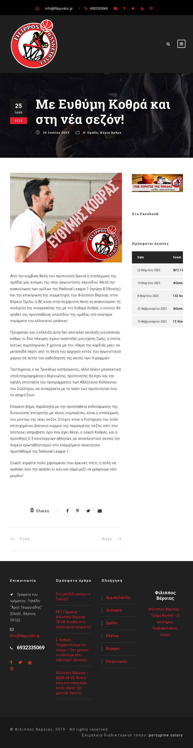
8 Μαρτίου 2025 (148, 296)
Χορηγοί (113, 649)
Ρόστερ (112, 636)
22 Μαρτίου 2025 (148, 270)
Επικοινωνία (116, 661)
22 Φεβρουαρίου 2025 (152, 308)
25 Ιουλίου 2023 (56, 132)
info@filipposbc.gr (25, 636)
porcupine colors (166, 735)
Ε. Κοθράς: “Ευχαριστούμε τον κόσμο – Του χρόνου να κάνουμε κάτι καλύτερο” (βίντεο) (72, 650)
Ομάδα (111, 623)
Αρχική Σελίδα (118, 598)
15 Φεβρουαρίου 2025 (152, 321)
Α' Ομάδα (90, 132)
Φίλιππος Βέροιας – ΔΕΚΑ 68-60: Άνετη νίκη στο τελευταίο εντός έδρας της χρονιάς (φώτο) (72, 683)
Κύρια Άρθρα (110, 132)
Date (140, 257)
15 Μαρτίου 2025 (148, 283)
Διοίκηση (114, 610)
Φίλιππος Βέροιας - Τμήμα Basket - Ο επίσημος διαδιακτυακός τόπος (165, 622)
